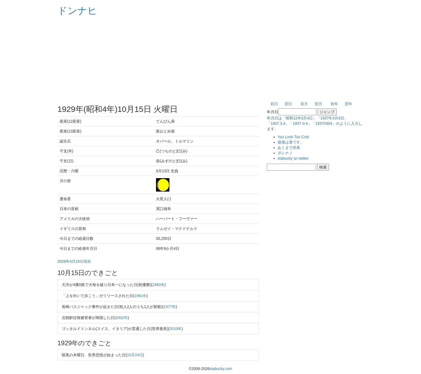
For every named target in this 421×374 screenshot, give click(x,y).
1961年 (141, 296)
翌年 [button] (348, 104)
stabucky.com (220, 368)
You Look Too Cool (293, 137)
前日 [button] (274, 104)
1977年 (170, 307)
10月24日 (135, 355)
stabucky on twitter (293, 158)
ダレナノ (285, 153)
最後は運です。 (291, 142)
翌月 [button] (318, 104)
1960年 (159, 285)
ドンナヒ (77, 10)
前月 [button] (304, 104)
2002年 (122, 318)
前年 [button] (334, 104)
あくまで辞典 (289, 147)
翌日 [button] (288, 104)
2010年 (175, 329)
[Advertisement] (210, 59)
